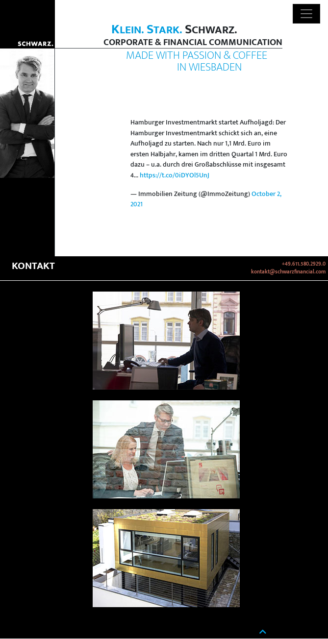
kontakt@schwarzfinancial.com (288, 272)
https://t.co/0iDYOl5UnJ (174, 175)
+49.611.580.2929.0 (304, 264)
